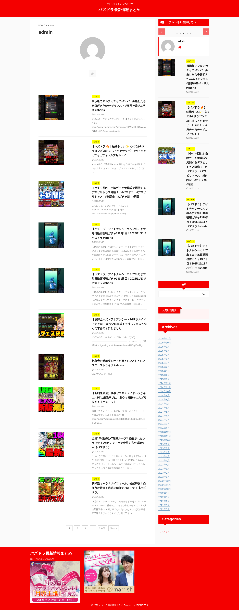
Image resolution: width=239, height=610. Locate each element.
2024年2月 (164, 424)
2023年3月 (164, 468)
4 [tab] (187, 33)
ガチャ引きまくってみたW (42, 559)
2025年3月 (164, 371)
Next (206, 31)
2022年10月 (164, 489)
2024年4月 (164, 415)
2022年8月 (164, 497)
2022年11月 (164, 485)
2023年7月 (164, 452)
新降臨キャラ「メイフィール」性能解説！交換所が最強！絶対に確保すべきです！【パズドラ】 (119, 488)
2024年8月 (164, 399)
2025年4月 (164, 367)
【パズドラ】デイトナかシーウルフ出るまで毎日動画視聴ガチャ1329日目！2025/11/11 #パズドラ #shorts (119, 233)
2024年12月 (164, 383)
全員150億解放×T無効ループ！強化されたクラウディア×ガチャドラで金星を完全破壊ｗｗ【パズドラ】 (118, 443)
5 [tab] (190, 33)
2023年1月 (164, 476)
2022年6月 (164, 505)
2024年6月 (164, 407)
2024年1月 (164, 428)
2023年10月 (164, 440)
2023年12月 (164, 432)
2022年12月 (164, 481)
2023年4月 (164, 464)
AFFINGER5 (142, 605)
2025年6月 (164, 359)
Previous (161, 31)
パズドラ (165, 532)
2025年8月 (164, 350)
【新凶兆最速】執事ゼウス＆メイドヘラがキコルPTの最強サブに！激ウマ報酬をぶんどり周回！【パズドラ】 (119, 397)
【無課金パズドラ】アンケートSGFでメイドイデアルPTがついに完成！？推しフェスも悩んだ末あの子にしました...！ (119, 324)
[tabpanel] (183, 28)
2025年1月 (164, 379)
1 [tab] (177, 33)
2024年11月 (164, 387)
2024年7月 (164, 403)
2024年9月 (164, 395)
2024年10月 (164, 391)
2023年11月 (164, 436)
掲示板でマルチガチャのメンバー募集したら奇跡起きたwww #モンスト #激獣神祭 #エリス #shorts (119, 105)
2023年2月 (164, 472)
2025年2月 (164, 375)
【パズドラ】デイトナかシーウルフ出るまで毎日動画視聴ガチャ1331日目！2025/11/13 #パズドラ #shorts (119, 278)
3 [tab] (183, 33)
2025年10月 (164, 342)
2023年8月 (164, 448)
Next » (113, 528)
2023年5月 (164, 460)
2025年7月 (164, 354)
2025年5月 (164, 363)
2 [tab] (180, 33)
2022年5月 (164, 509)
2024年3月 (164, 420)
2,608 (102, 528)
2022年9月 (164, 493)
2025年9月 (164, 346)
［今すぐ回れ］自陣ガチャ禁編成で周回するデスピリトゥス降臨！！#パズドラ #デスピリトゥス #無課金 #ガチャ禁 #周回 (119, 192)
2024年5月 (164, 411)
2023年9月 (164, 444)
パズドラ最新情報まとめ (119, 9)
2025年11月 (164, 338)
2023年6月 (164, 456)
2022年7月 (164, 501)
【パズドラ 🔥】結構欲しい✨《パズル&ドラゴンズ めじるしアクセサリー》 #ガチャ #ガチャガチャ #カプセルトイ (119, 151)
